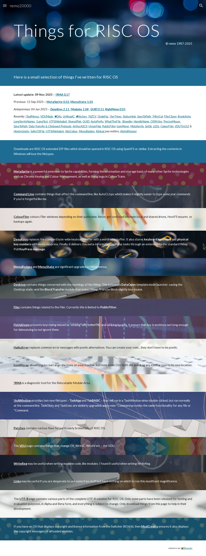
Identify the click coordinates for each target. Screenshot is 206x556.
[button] (5, 5)
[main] (103, 34)
